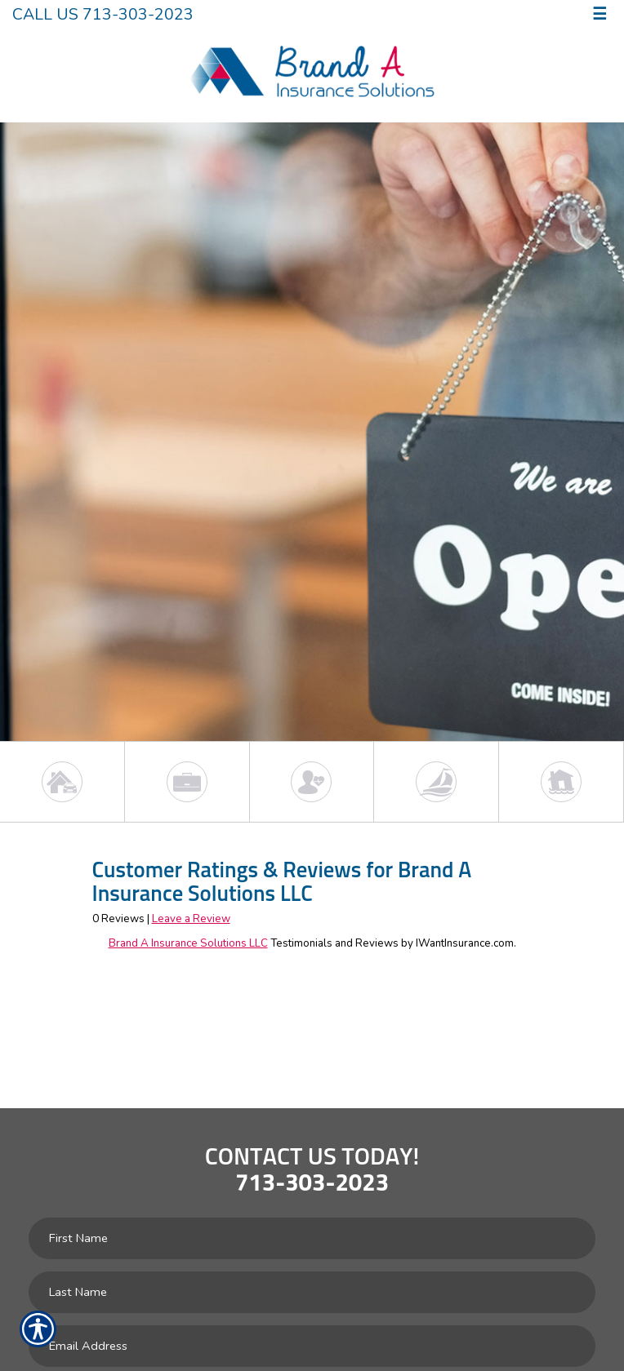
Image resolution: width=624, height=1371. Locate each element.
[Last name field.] (312, 1292)
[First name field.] (312, 1238)
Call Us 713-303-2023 (103, 14)
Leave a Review (191, 919)
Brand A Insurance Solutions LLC (188, 943)
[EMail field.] (312, 1346)
